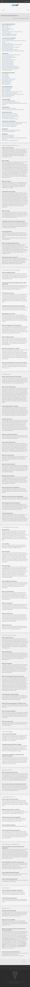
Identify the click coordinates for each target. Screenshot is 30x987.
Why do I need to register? (7, 25)
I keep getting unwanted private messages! (10, 102)
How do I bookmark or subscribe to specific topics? (12, 123)
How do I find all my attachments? (8, 131)
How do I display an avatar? (7, 48)
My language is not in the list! (7, 45)
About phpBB (11, 915)
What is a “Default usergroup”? (8, 95)
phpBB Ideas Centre (7, 923)
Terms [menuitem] (15, 978)
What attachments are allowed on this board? (11, 130)
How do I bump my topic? (7, 70)
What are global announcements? (8, 79)
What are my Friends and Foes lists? (9, 108)
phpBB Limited (9, 913)
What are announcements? (7, 80)
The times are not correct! (7, 43)
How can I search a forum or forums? (9, 113)
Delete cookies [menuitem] (15, 973)
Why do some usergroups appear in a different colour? (13, 94)
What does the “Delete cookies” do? (9, 35)
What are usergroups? (6, 90)
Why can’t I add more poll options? (9, 59)
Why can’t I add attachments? (8, 63)
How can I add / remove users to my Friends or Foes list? (13, 109)
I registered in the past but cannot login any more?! (12, 31)
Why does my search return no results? (10, 114)
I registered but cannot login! (7, 29)
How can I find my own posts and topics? (10, 118)
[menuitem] (28, 1)
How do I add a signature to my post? (9, 57)
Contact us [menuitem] (15, 975)
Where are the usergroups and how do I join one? (12, 91)
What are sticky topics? (6, 81)
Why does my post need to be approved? (10, 68)
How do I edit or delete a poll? (8, 61)
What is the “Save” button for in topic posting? (11, 67)
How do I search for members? (8, 117)
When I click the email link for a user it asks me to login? (13, 50)
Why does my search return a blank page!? (10, 116)
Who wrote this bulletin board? (8, 135)
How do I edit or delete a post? (8, 56)
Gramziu (18, 982)
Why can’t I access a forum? (7, 62)
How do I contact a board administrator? (10, 140)
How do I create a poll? (6, 58)
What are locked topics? (6, 82)
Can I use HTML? (5, 75)
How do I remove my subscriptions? (9, 126)
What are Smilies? (5, 76)
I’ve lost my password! (6, 33)
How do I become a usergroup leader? (9, 93)
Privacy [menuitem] (15, 976)
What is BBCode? (5, 73)
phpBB (25, 320)
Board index (15, 971)
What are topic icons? (6, 84)
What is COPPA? (5, 26)
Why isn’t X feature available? (8, 136)
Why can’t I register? (6, 27)
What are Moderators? (6, 89)
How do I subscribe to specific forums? (9, 125)
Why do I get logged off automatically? (9, 34)
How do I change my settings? (8, 39)
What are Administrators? (7, 87)
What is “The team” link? (7, 96)
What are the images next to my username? (10, 47)
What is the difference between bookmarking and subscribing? (14, 122)
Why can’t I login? (5, 30)
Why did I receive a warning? (7, 64)
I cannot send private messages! (8, 100)
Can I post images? (5, 77)
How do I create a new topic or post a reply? (10, 54)
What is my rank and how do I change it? (10, 49)
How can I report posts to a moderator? (10, 66)
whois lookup (10, 935)
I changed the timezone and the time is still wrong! (12, 44)
